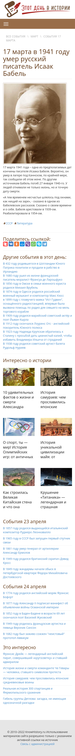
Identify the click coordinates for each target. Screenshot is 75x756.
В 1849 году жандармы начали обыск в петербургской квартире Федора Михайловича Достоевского (35, 573)
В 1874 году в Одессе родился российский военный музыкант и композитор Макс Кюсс (33, 293)
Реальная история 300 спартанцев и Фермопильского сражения (28, 690)
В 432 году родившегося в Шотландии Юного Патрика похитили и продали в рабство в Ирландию (34, 267)
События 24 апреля (24, 586)
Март (34, 36)
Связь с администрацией (37, 744)
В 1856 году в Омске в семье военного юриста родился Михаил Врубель (34, 285)
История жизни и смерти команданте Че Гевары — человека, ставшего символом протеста (36, 670)
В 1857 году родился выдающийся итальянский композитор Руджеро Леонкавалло (35, 530)
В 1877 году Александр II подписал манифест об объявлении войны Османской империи (35, 605)
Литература (25, 223)
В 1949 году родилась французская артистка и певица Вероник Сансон (34, 625)
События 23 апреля (24, 521)
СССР (9, 223)
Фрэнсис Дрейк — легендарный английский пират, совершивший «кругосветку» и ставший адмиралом (35, 658)
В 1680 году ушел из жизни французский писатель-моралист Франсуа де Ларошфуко (32, 277)
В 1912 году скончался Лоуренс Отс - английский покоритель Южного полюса (36, 325)
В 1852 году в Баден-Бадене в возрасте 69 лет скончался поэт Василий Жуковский (34, 615)
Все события (15, 36)
